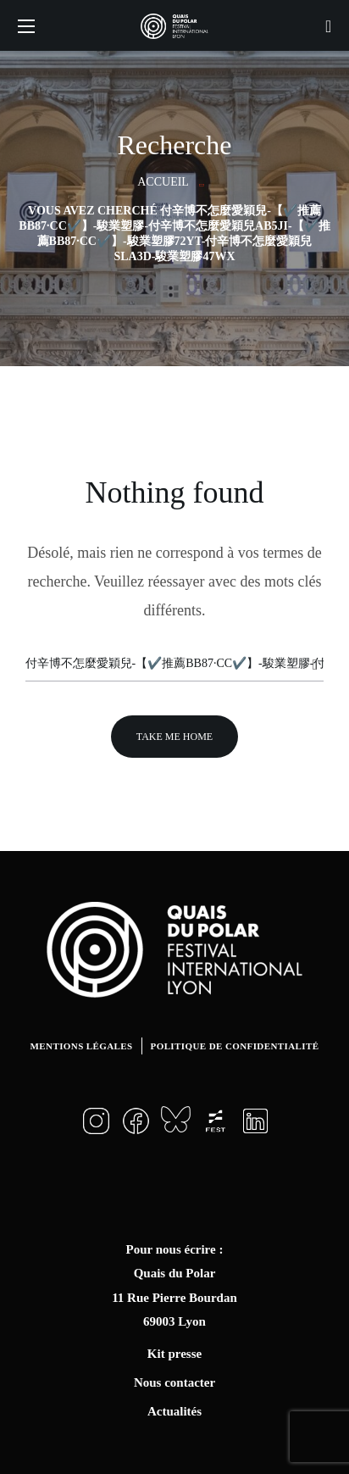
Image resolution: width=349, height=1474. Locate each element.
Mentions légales (81, 1046)
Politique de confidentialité (235, 1046)
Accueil (163, 181)
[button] (328, 25)
